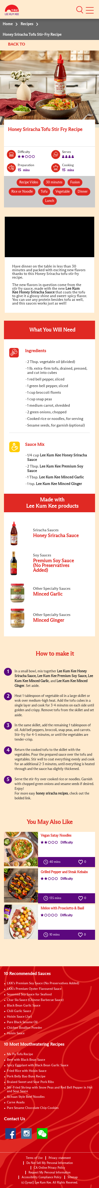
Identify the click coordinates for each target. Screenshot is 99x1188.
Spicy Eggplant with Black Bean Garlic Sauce (37, 1065)
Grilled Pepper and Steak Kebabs (64, 872)
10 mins (52, 934)
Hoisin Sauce (16, 1033)
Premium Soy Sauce (71, 676)
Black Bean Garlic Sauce (23, 1005)
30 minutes (54, 182)
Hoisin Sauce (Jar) (19, 1016)
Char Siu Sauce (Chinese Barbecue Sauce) (35, 1000)
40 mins (53, 862)
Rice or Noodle (22, 191)
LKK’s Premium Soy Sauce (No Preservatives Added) (43, 983)
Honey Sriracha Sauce (37, 292)
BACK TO (17, 44)
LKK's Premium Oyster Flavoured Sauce (34, 989)
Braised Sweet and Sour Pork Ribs (30, 1082)
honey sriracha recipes (52, 793)
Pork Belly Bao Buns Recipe (26, 1076)
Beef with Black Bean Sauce (26, 1060)
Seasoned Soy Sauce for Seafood (29, 994)
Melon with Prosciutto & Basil (62, 908)
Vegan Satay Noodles (56, 835)
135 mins (53, 898)
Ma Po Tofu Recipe (20, 1054)
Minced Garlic (39, 681)
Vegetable (62, 191)
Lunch (49, 201)
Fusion (75, 182)
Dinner (83, 191)
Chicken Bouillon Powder (24, 1028)
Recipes (27, 24)
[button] (79, 9)
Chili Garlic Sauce (19, 1011)
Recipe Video (28, 182)
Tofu (44, 191)
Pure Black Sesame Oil (22, 1022)
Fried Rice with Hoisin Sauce (26, 1071)
